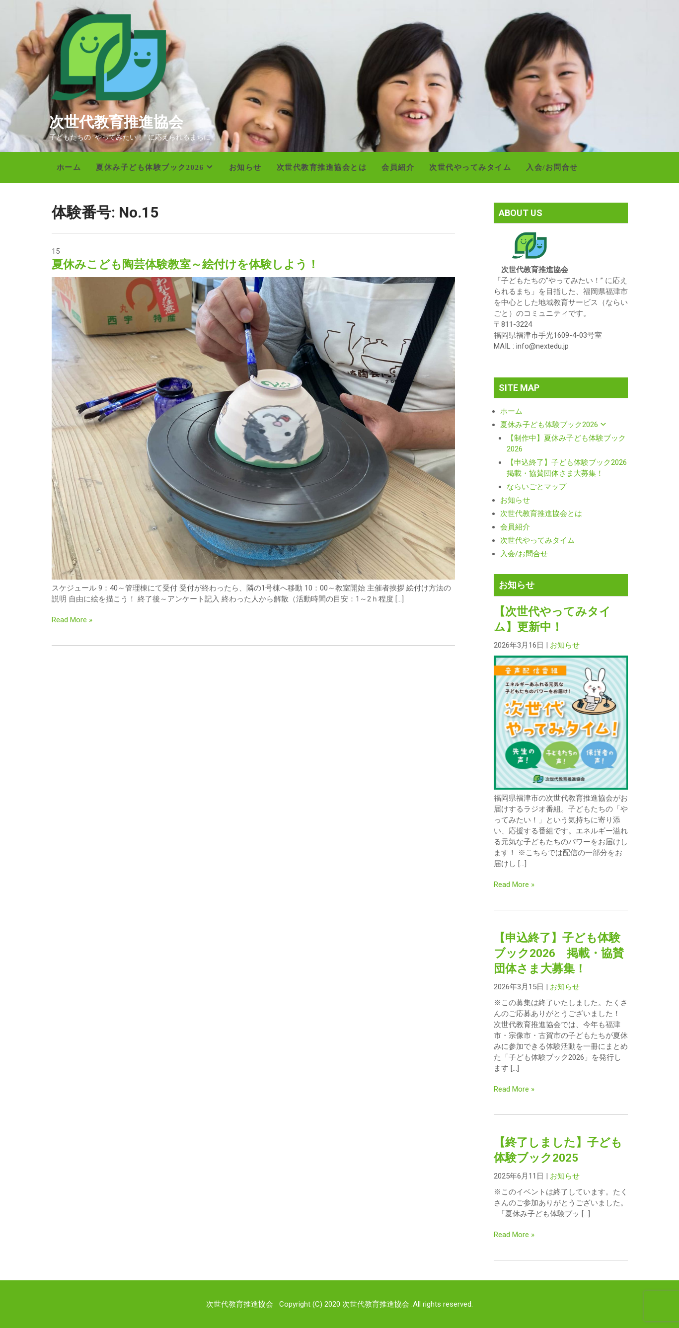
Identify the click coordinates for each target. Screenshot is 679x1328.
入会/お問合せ (552, 167)
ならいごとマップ (536, 486)
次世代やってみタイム (470, 167)
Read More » (72, 619)
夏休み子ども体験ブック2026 (150, 167)
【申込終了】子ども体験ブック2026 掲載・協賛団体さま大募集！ (559, 953)
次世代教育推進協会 (116, 122)
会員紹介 (397, 167)
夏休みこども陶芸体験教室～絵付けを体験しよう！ (185, 264)
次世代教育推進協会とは (322, 167)
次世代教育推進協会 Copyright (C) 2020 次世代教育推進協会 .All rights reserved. (339, 1304)
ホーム (69, 167)
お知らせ (245, 167)
